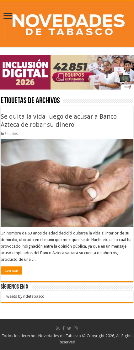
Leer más (11, 270)
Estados (11, 134)
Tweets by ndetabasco (24, 296)
